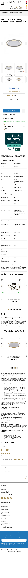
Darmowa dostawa (5, 515)
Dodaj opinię (18, 95)
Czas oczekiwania (5, 512)
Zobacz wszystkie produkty (14, 91)
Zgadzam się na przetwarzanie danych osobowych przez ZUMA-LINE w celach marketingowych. (13, 544)
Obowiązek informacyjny (6, 527)
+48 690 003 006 (5, 492)
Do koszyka (11, 110)
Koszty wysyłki (4, 506)
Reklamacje (3, 526)
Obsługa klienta (5, 502)
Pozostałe (3, 519)
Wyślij (25, 478)
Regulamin (3, 521)
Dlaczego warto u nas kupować (8, 513)
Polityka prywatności (5, 523)
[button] (2, 68)
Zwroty (2, 524)
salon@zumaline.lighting (6, 494)
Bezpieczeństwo (4, 509)
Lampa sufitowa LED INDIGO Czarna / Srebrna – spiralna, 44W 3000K (14, 298)
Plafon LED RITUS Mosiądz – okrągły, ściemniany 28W (14, 357)
